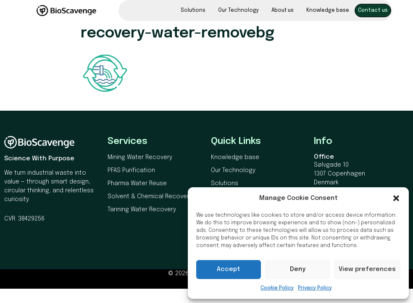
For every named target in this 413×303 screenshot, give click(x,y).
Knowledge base (327, 10)
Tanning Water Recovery (142, 210)
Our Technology (238, 10)
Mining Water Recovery (140, 157)
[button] (396, 198)
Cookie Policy (277, 288)
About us (282, 10)
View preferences (367, 269)
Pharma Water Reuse (137, 183)
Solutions (193, 10)
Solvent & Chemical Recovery (150, 196)
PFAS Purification (131, 170)
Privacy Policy (315, 288)
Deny (297, 269)
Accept (228, 269)
